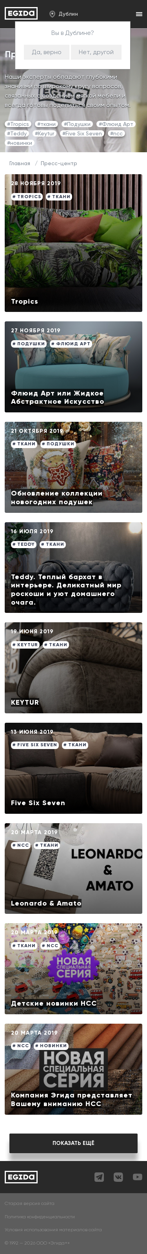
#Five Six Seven (82, 133)
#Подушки (77, 124)
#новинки (19, 143)
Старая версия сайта (29, 1203)
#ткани (46, 124)
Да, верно (47, 52)
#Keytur (44, 133)
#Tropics (18, 124)
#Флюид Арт (116, 124)
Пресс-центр (59, 163)
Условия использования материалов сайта (53, 1229)
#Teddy (17, 133)
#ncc (116, 133)
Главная (19, 163)
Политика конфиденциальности (40, 1216)
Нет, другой (96, 52)
